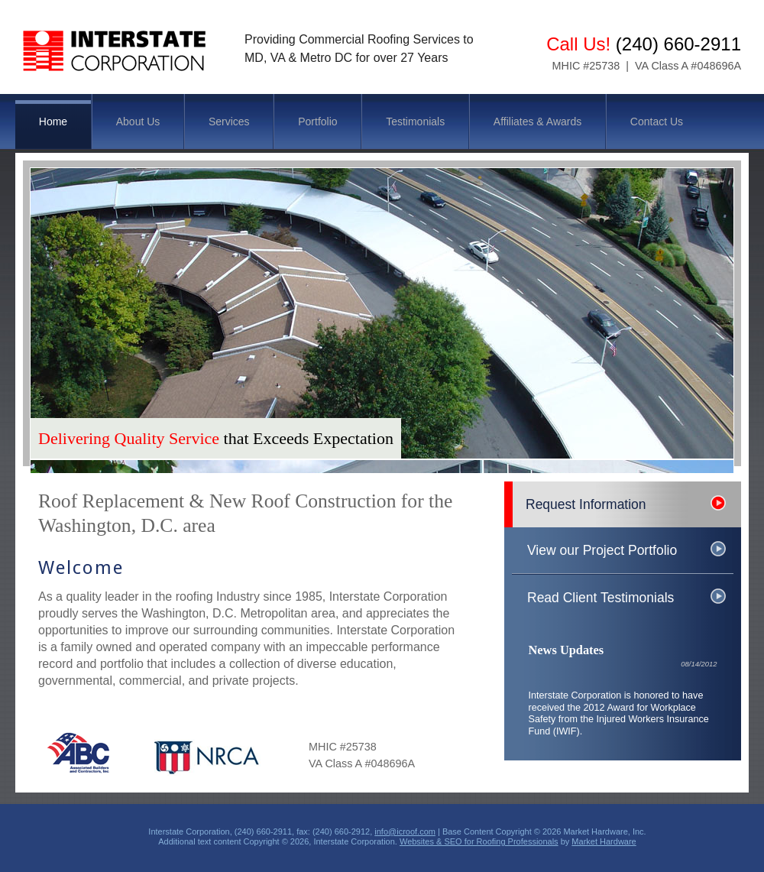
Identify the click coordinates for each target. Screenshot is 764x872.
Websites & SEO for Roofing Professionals (479, 841)
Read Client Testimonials (600, 597)
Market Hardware (603, 841)
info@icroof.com (404, 831)
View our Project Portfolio (602, 550)
